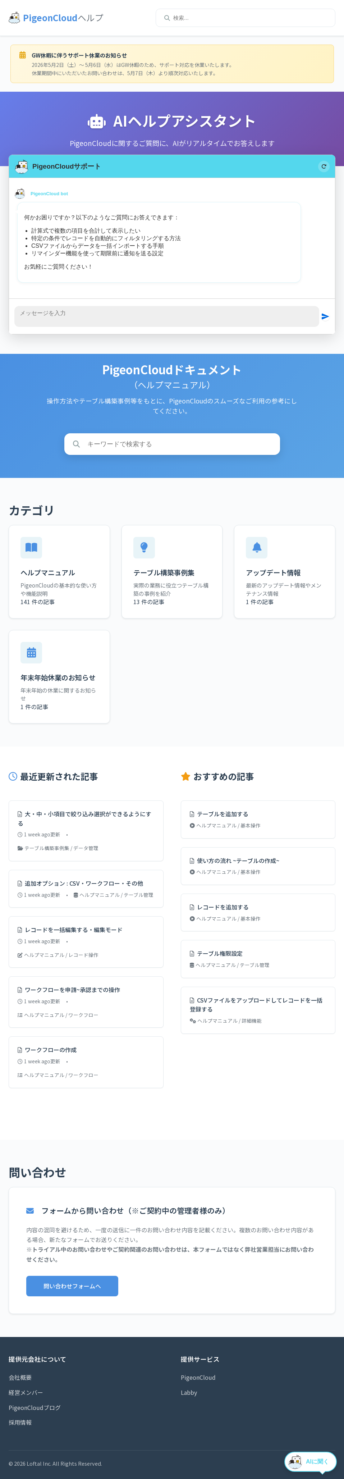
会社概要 (20, 1377)
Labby (189, 1392)
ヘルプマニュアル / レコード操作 (58, 954)
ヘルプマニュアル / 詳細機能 (226, 1020)
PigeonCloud (198, 1377)
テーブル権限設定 (216, 953)
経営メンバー (26, 1392)
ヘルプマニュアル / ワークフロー (58, 1014)
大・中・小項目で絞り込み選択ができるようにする (84, 818)
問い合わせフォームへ (72, 1286)
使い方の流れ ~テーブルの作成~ (234, 860)
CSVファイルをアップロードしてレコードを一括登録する (256, 1005)
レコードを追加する (219, 907)
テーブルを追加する (219, 813)
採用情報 (20, 1422)
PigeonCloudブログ (35, 1407)
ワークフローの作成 (47, 1049)
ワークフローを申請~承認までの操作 (69, 989)
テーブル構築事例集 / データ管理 (58, 848)
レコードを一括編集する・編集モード (70, 929)
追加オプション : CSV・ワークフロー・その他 (80, 883)
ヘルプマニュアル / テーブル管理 (113, 894)
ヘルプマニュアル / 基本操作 (225, 825)
